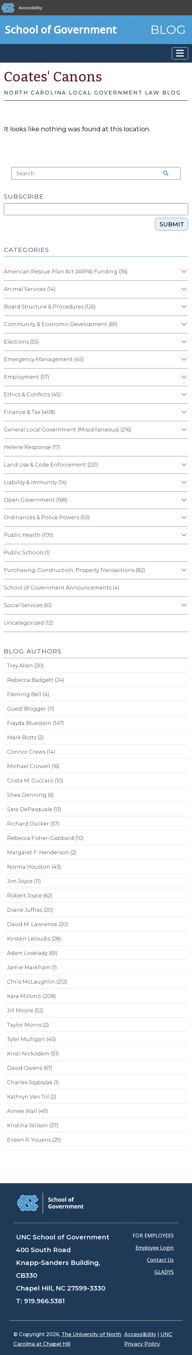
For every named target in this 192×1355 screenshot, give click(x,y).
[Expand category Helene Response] (183, 447)
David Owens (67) (29, 1068)
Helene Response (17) (32, 447)
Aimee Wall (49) (27, 1111)
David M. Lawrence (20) (37, 924)
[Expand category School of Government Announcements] (183, 588)
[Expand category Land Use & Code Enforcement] (183, 465)
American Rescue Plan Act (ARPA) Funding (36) (66, 272)
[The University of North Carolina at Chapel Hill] (8, 7)
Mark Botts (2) (25, 738)
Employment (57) (26, 377)
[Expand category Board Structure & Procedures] (183, 307)
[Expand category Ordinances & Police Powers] (183, 517)
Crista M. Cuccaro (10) (35, 781)
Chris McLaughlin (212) (37, 982)
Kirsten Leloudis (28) (34, 939)
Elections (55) (21, 342)
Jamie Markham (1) (32, 967)
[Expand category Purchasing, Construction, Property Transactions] (183, 570)
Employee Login (154, 1247)
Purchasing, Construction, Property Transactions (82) (74, 570)
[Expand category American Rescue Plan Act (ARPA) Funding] (183, 271)
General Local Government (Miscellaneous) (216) (67, 430)
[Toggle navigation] (180, 53)
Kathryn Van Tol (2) (31, 1097)
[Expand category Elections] (183, 342)
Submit (172, 224)
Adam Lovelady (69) (32, 953)
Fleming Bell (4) (28, 694)
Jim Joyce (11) (24, 881)
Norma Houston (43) (34, 867)
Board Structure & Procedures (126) (50, 307)
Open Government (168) (36, 500)
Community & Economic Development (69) (60, 324)
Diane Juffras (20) (30, 910)
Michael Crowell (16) (33, 766)
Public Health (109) (28, 535)
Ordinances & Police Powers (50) (47, 517)
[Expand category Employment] (183, 377)
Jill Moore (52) (25, 1011)
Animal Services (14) (30, 289)
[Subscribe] (96, 209)
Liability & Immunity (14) (35, 482)
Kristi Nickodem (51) (33, 1054)
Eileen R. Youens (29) (34, 1140)
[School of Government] (50, 1202)
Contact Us (160, 1259)
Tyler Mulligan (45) (31, 1039)
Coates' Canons (53, 77)
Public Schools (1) (27, 553)
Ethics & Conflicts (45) (32, 395)
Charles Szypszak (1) (33, 1082)
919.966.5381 (44, 1301)
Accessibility (30, 8)
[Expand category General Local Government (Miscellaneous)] (183, 429)
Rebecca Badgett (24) (35, 680)
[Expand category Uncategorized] (183, 623)
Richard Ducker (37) (33, 824)
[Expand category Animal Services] (183, 289)
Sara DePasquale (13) (34, 809)
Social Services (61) (28, 605)
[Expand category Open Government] (183, 500)
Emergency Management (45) (44, 359)
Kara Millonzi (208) (31, 996)
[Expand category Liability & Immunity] (183, 482)
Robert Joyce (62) (29, 896)
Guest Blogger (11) (30, 709)
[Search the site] (163, 173)
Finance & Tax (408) (29, 412)
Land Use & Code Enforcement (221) (51, 465)
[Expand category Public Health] (183, 535)
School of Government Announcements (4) (61, 588)
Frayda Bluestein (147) (35, 723)
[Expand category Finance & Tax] (183, 412)
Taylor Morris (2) (28, 1025)
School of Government (60, 29)
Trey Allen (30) (25, 666)
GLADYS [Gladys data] (164, 1271)
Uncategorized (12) (28, 623)
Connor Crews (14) (31, 752)
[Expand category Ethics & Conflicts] (183, 394)
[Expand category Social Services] (183, 605)
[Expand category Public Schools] (183, 552)
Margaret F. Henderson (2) (41, 852)
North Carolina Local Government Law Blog (92, 93)
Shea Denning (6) (30, 795)
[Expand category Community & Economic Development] (183, 324)
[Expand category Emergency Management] (183, 359)
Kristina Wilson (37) (32, 1126)
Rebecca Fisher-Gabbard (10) (45, 838)
